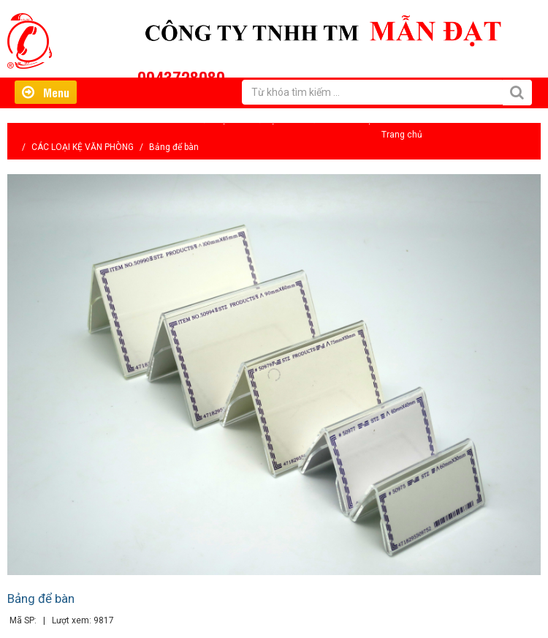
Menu (45, 92)
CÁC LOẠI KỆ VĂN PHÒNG (82, 147)
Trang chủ (401, 135)
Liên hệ (357, 119)
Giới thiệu (212, 119)
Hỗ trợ (263, 119)
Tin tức (308, 119)
